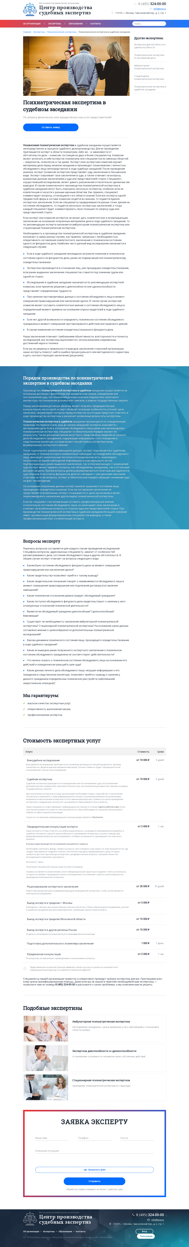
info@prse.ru (160, 9)
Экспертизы (39, 32)
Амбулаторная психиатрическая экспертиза (149, 67)
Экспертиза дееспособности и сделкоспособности (150, 46)
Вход (136, 1230)
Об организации (31, 1231)
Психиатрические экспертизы (61, 32)
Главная (27, 32)
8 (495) (152, 4)
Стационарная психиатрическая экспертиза (149, 77)
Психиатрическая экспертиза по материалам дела (149, 56)
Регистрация (157, 1230)
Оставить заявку (44, 127)
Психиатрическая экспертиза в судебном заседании (104, 32)
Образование (65, 1231)
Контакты (80, 1231)
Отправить (94, 1180)
